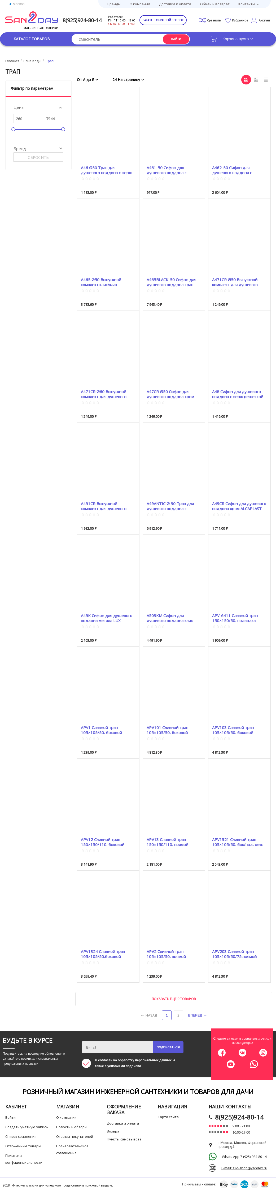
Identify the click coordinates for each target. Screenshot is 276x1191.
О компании (140, 4)
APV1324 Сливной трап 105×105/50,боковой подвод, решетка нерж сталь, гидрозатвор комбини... (103, 953)
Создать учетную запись (26, 1127)
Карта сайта (168, 1116)
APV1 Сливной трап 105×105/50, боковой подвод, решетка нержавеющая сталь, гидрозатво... (101, 729)
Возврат (114, 1131)
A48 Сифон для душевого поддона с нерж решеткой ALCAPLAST (237, 393)
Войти (10, 1117)
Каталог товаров (32, 39)
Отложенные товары (23, 1146)
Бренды (114, 4)
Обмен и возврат (215, 4)
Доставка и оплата (175, 4)
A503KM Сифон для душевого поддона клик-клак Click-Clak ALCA (170, 617)
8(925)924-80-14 (82, 20)
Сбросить (38, 157)
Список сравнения (20, 1136)
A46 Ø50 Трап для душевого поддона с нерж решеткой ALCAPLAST (106, 169)
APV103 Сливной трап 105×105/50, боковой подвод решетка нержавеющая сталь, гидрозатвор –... (233, 729)
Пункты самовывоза (124, 1139)
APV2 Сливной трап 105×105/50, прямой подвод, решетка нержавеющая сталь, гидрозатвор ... (167, 953)
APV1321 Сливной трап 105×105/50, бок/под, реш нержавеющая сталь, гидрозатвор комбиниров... (238, 841)
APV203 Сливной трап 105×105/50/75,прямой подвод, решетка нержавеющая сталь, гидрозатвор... (234, 953)
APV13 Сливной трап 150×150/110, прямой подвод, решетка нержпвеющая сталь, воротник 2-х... (167, 841)
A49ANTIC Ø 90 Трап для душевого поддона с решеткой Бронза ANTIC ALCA (170, 505)
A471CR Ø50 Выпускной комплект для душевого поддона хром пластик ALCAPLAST (235, 281)
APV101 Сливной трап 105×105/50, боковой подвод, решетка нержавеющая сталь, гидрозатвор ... (167, 729)
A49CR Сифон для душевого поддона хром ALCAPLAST (239, 505)
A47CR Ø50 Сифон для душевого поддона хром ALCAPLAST (170, 393)
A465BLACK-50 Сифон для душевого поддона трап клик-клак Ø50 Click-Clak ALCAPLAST (171, 281)
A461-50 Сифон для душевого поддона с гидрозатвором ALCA (167, 169)
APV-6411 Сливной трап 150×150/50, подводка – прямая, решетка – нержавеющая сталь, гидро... (235, 617)
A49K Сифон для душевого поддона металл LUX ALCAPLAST (106, 617)
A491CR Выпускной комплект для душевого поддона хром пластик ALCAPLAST (103, 505)
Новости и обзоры (71, 1127)
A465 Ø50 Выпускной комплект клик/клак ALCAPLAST (101, 281)
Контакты (246, 4)
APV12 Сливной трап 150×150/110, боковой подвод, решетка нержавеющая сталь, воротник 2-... (102, 841)
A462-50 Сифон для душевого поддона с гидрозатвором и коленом (237, 169)
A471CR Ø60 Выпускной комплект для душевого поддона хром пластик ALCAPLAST (103, 393)
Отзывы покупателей (74, 1136)
